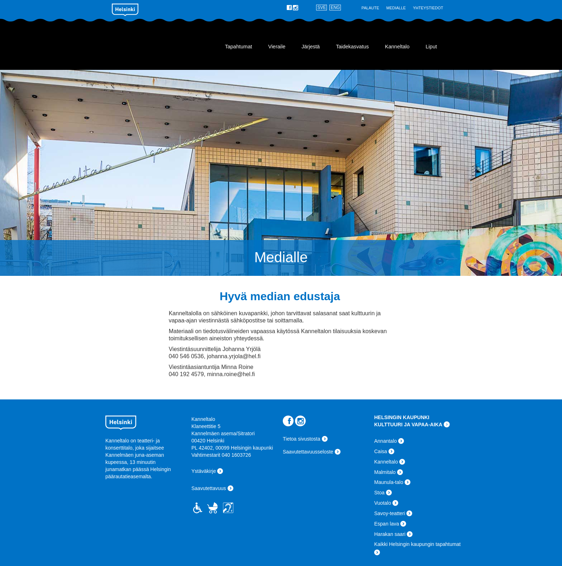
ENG (335, 7)
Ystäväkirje (203, 471)
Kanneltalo (155, 43)
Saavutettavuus (208, 488)
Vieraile (276, 46)
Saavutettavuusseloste (308, 452)
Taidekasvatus (352, 46)
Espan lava (386, 524)
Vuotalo (382, 503)
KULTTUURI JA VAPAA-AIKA (408, 424)
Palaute (370, 8)
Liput (431, 46)
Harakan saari (389, 534)
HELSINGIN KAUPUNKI (401, 417)
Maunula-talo (388, 482)
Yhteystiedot (428, 8)
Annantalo (385, 441)
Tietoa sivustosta (301, 439)
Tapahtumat (238, 46)
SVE (321, 7)
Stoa (379, 492)
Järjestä (310, 46)
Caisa (380, 451)
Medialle (396, 8)
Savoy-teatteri (389, 513)
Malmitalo (385, 472)
